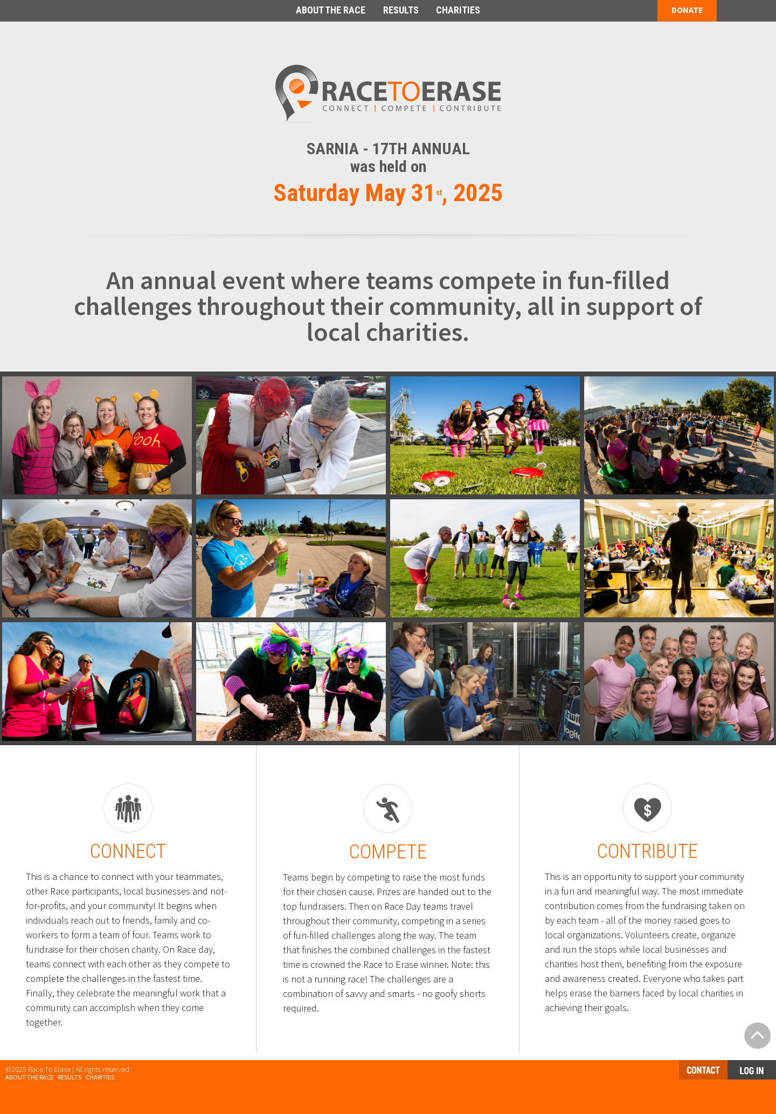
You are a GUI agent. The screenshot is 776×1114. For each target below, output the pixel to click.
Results (69, 1077)
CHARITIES (458, 10)
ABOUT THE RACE (330, 10)
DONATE (687, 9)
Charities (100, 1077)
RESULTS (401, 10)
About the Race (29, 1077)
